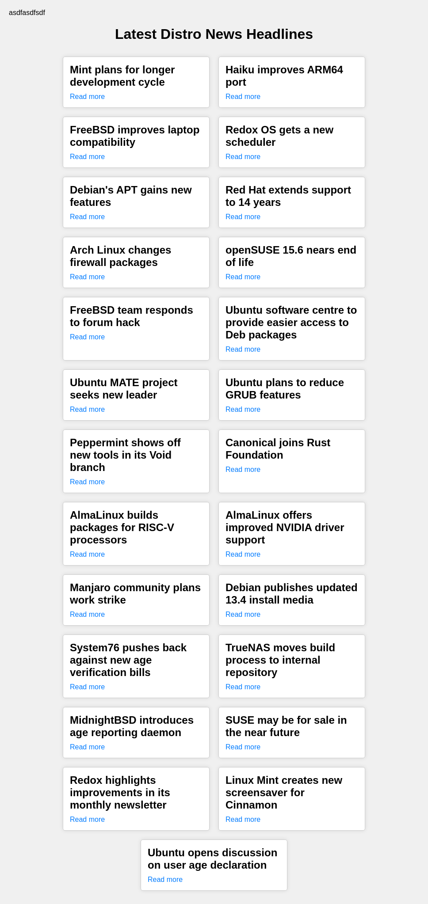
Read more (87, 96)
